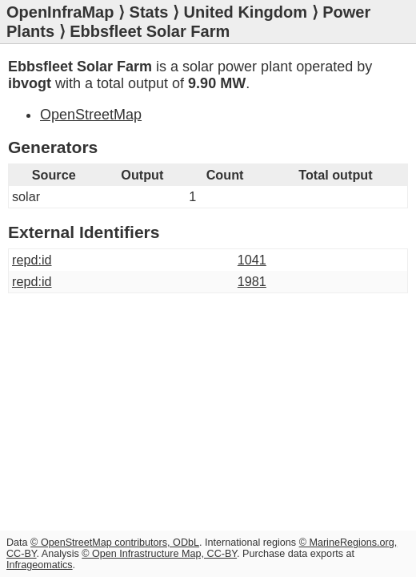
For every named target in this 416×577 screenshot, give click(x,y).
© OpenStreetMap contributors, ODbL (114, 542)
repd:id (32, 259)
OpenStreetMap (91, 115)
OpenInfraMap (60, 12)
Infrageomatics (39, 565)
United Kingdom (245, 12)
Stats (149, 12)
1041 (252, 259)
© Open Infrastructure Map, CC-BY (159, 553)
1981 (252, 281)
